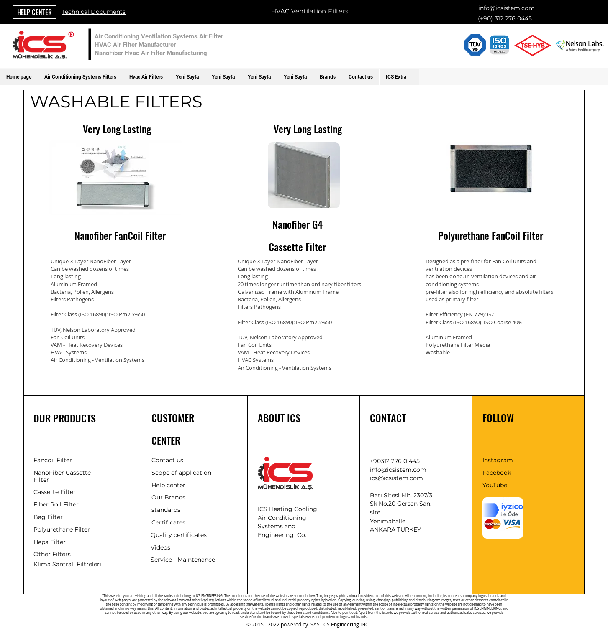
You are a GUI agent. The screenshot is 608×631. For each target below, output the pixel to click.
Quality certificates (179, 535)
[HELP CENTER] (34, 12)
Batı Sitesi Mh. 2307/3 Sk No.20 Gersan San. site (401, 503)
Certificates (168, 522)
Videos (160, 547)
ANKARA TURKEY (395, 529)
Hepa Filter (49, 542)
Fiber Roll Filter (56, 504)
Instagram (497, 460)
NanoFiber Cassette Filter (62, 476)
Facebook (496, 472)
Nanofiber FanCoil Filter (120, 235)
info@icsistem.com (506, 8)
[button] (80, 77)
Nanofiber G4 (297, 224)
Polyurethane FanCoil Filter (490, 235)
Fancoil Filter (52, 460)
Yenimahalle (387, 521)
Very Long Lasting (117, 128)
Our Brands (168, 497)
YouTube (494, 485)
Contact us (167, 460)
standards (165, 510)
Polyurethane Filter (61, 529)
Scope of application (181, 472)
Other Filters (52, 554)
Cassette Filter (297, 246)
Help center (168, 485)
